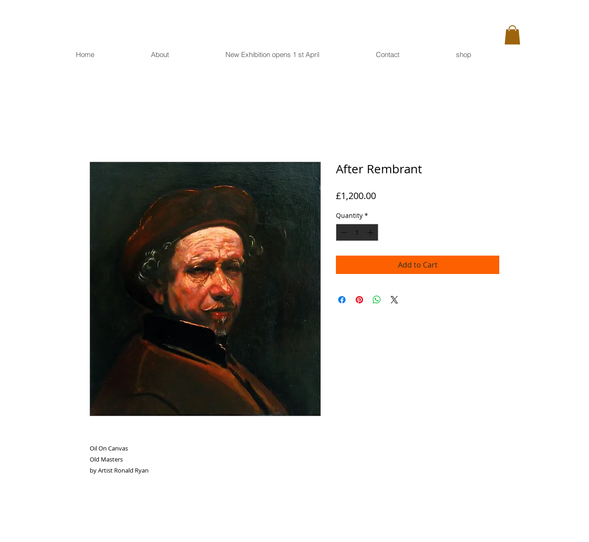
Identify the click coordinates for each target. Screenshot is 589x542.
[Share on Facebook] (341, 299)
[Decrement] (343, 232)
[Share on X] (394, 299)
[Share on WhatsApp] (376, 299)
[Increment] (371, 232)
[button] (512, 35)
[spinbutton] (357, 232)
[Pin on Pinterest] (359, 299)
